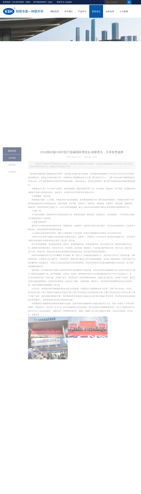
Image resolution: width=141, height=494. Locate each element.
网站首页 (55, 13)
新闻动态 (96, 13)
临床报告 (12, 266)
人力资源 (124, 13)
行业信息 (12, 273)
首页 (118, 48)
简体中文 (60, 2)
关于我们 (68, 13)
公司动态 (12, 259)
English (69, 2)
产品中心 (82, 13)
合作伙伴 (110, 13)
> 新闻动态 (124, 48)
